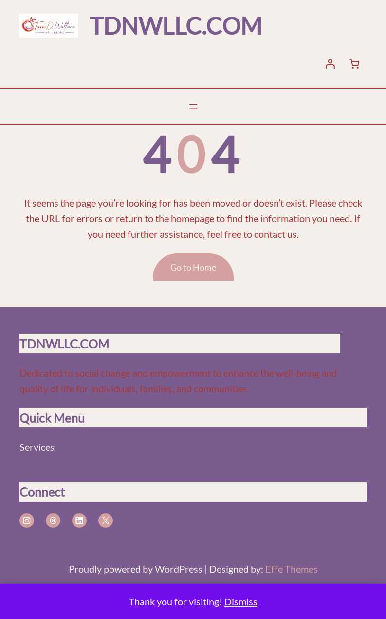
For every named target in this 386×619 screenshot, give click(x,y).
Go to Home (193, 267)
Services (37, 447)
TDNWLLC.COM (176, 25)
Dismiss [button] (240, 601)
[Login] (330, 64)
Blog (28, 462)
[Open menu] (193, 106)
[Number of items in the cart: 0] (354, 64)
